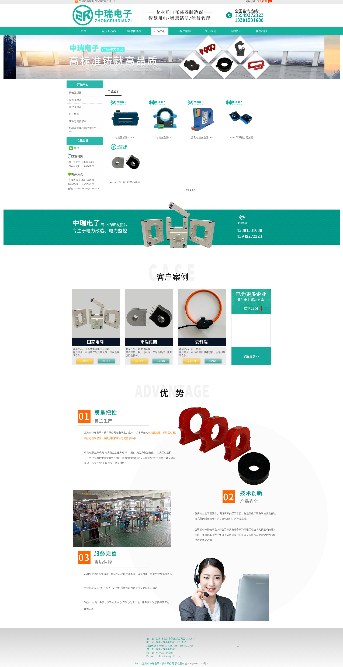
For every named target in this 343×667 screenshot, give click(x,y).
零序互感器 (75, 107)
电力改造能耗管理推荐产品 (82, 129)
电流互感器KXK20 (125, 137)
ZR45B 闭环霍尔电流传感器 (125, 182)
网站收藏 (250, 1)
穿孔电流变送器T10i (202, 137)
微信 (74, 148)
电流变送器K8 (163, 137)
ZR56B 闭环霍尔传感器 (240, 137)
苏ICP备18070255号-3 (196, 663)
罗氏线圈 (74, 114)
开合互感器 (75, 92)
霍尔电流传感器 (77, 121)
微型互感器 (75, 100)
